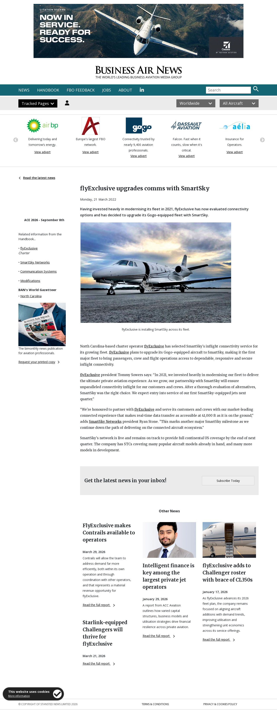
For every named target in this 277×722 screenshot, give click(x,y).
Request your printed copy (39, 362)
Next (262, 139)
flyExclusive (29, 248)
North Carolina (31, 296)
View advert (42, 152)
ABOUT (125, 90)
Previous (15, 139)
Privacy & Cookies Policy (220, 704)
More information (19, 696)
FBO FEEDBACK (81, 90)
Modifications (30, 280)
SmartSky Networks (35, 262)
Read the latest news (37, 178)
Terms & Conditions (155, 704)
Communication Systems (38, 271)
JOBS (106, 90)
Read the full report (99, 605)
